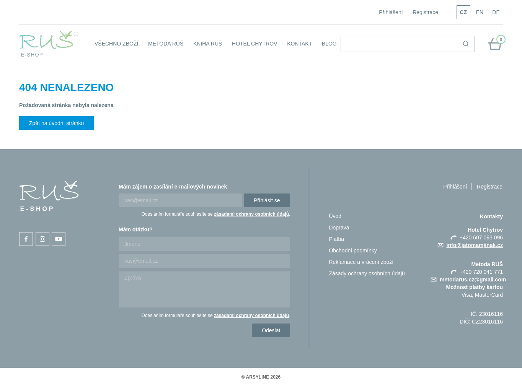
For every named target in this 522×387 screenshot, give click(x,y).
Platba (336, 239)
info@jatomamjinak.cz (475, 245)
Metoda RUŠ (165, 44)
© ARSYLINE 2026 (261, 377)
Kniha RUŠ (207, 44)
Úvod (335, 216)
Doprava (339, 227)
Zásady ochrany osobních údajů (367, 273)
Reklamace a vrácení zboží (361, 262)
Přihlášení (391, 12)
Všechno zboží (116, 44)
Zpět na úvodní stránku (56, 123)
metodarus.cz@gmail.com (473, 279)
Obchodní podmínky (353, 250)
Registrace (425, 12)
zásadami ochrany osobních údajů (251, 214)
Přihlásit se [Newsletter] (267, 200)
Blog (329, 44)
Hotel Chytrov (254, 44)
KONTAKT (299, 44)
